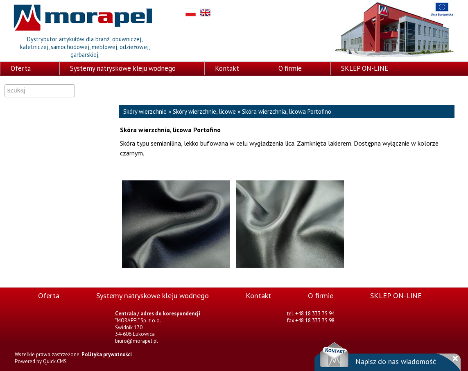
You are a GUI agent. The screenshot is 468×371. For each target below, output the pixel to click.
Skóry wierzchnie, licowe (204, 111)
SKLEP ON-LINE (364, 68)
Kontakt (227, 68)
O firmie (290, 68)
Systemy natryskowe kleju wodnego (123, 68)
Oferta (21, 68)
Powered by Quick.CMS (41, 361)
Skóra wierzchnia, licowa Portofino (286, 111)
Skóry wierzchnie (145, 111)
